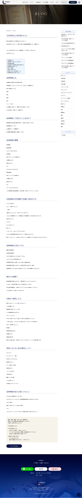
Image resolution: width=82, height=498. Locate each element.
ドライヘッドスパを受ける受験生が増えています (68, 49)
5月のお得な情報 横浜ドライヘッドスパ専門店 (67, 39)
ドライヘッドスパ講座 (65, 98)
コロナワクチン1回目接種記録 (67, 63)
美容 (62, 115)
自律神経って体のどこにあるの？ (14, 61)
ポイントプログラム (65, 101)
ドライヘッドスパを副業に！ (67, 57)
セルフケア (63, 95)
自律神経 (62, 121)
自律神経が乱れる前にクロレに (13, 72)
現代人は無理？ (10, 68)
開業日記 (62, 123)
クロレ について (64, 89)
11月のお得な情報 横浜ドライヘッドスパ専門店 (68, 54)
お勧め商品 (63, 78)
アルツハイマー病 (64, 87)
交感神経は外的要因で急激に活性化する (15, 64)
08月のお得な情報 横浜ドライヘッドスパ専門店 (68, 66)
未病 (62, 109)
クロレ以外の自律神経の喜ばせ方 (68, 43)
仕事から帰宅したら (11, 69)
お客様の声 (63, 81)
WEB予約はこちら (13, 426)
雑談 (62, 126)
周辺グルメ (63, 104)
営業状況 (62, 106)
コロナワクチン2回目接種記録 (67, 60)
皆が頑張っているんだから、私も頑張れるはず (68, 35)
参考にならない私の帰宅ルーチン (14, 71)
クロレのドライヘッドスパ (66, 92)
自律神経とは (10, 60)
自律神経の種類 (10, 63)
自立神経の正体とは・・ (66, 46)
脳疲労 (62, 118)
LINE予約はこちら (13, 428)
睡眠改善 (14, 30)
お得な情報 (63, 84)
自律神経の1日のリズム (12, 66)
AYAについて (63, 75)
